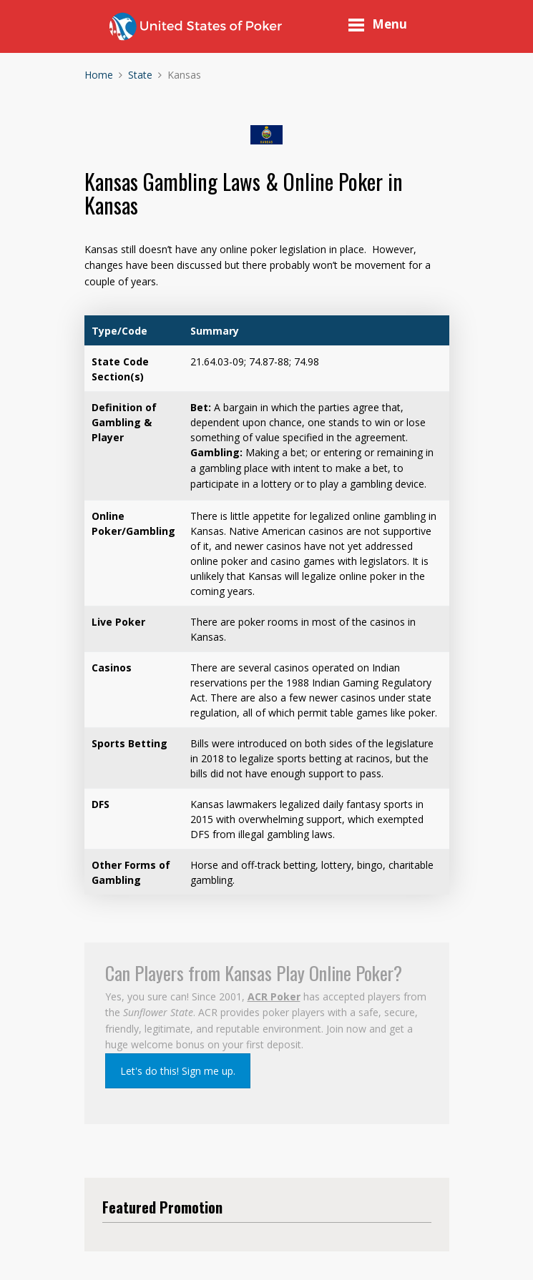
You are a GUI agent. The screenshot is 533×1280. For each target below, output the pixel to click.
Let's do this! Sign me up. (177, 1071)
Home (98, 75)
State (140, 75)
